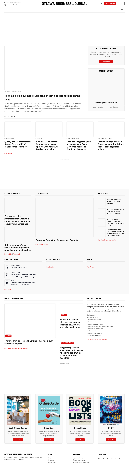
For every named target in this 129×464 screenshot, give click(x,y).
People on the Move (73, 138)
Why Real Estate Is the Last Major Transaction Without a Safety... (115, 208)
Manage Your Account (79, 445)
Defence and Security (67, 332)
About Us (50, 443)
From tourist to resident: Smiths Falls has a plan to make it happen (29, 336)
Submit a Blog (112, 236)
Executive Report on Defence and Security (59, 236)
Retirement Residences (94, 313)
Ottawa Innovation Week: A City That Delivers (114, 197)
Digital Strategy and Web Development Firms (100, 320)
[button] (122, 10)
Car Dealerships (91, 309)
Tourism (8, 329)
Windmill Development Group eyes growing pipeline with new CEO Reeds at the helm (48, 143)
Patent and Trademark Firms (95, 322)
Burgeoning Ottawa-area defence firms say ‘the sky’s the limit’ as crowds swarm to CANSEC (71, 340)
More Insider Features (10, 342)
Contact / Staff (52, 447)
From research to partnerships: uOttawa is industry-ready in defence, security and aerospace (16, 215)
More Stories (8, 150)
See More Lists (91, 333)
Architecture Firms (92, 311)
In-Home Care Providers (94, 325)
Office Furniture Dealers (94, 329)
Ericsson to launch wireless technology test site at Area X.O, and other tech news (71, 315)
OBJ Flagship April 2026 (106, 102)
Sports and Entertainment (12, 92)
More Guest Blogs (103, 236)
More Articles (8, 248)
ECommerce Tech (92, 316)
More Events (7, 283)
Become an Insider (23, 342)
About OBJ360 (17, 248)
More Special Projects (41, 240)
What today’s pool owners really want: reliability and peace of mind (115, 219)
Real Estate (39, 138)
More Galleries (50, 261)
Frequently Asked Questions (81, 447)
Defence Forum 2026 (19, 261)
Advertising (51, 445)
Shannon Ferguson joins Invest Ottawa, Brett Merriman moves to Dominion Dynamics (80, 143)
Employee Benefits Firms (94, 327)
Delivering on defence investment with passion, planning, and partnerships (16, 242)
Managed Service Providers (95, 318)
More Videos (90, 261)
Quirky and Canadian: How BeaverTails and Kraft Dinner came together (17, 143)
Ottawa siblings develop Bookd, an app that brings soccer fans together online (110, 143)
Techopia (63, 308)
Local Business (9, 138)
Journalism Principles (54, 449)
